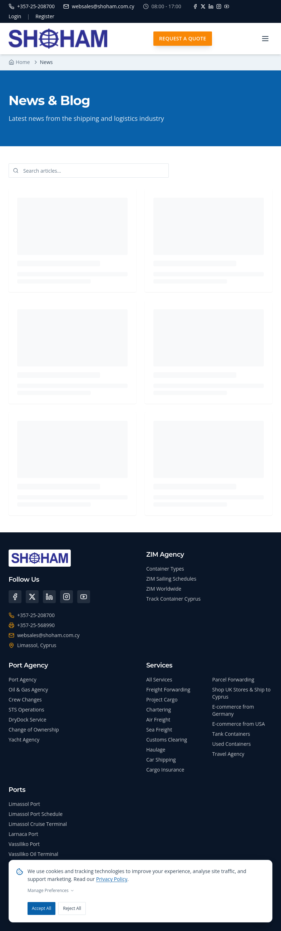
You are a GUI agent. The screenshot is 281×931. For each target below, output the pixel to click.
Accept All (41, 908)
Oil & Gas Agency (28, 689)
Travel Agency (228, 753)
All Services (159, 679)
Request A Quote (182, 38)
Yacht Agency (24, 739)
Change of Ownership (34, 729)
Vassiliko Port (24, 844)
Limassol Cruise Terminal (38, 824)
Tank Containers (231, 733)
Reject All (72, 908)
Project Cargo (162, 699)
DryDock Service (27, 719)
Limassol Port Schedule (36, 814)
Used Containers (231, 743)
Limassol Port (24, 804)
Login (15, 16)
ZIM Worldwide (163, 588)
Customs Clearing (166, 739)
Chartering (158, 709)
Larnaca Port (23, 834)
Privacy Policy (111, 879)
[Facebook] (195, 6)
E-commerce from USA (238, 723)
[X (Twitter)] (32, 596)
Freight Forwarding (168, 689)
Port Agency (22, 679)
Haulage (155, 749)
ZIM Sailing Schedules (171, 578)
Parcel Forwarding (233, 679)
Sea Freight (159, 729)
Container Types (165, 568)
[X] (203, 6)
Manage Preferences (51, 890)
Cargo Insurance (165, 769)
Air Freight (158, 719)
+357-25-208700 (36, 615)
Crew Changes (25, 699)
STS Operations (26, 709)
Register (44, 16)
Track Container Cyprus (173, 598)
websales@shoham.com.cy (48, 635)
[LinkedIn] (210, 6)
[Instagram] (218, 6)
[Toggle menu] (265, 38)
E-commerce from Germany (233, 710)
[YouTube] (226, 6)
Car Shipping (161, 759)
